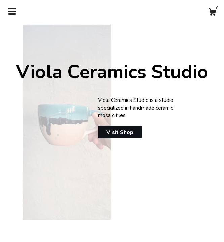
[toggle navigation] (12, 11)
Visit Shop (119, 132)
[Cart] (212, 13)
